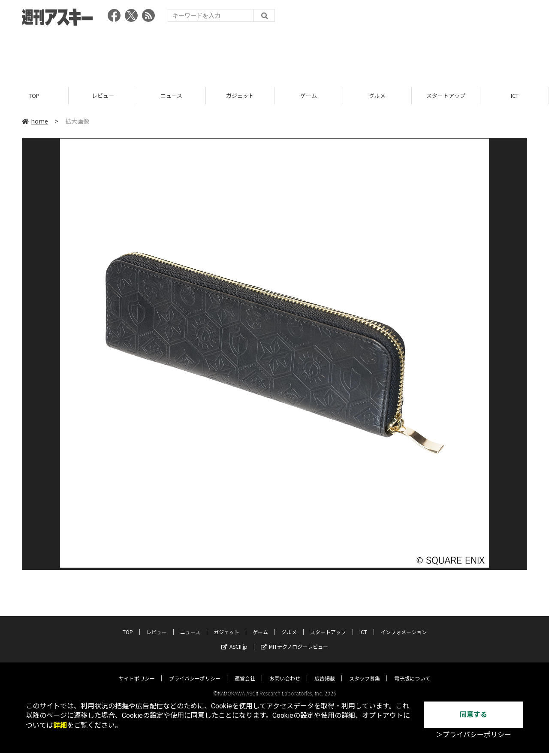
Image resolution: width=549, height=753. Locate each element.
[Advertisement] (274, 53)
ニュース (171, 95)
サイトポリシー (137, 670)
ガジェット (240, 95)
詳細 (60, 725)
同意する (473, 715)
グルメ (377, 95)
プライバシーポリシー (194, 670)
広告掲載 (324, 670)
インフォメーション (403, 624)
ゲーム (308, 95)
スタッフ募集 (364, 670)
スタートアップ (445, 95)
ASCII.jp (234, 638)
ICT (515, 95)
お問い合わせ (284, 670)
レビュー (103, 95)
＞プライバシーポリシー (473, 735)
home (35, 121)
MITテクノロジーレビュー (294, 638)
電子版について (412, 670)
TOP (34, 95)
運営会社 (245, 670)
